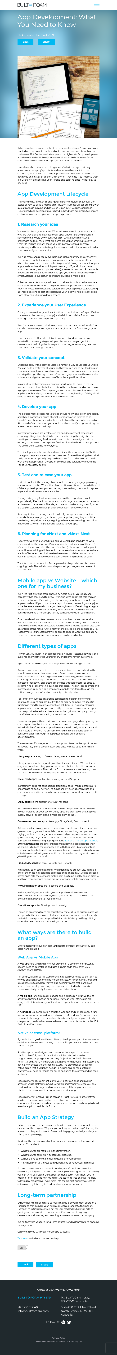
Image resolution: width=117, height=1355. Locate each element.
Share (46, 41)
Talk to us (23, 1238)
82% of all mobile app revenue (81, 840)
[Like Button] (22, 1247)
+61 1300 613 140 (28, 1307)
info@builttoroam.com (33, 1311)
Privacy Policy (58, 1338)
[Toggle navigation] (96, 4)
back (25, 41)
